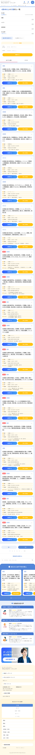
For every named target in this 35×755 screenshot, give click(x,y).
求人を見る (25, 83)
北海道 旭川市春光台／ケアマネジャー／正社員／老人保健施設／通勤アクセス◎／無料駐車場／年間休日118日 (17, 186)
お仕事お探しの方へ (6, 687)
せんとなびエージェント (5, 5)
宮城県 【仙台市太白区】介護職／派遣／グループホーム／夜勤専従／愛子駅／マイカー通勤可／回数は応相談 (17, 503)
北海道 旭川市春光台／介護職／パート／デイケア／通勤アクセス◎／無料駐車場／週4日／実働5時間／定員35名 (17, 210)
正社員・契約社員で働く (7, 690)
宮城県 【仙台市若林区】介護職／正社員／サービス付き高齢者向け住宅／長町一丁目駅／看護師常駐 (16, 526)
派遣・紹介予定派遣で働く (8, 688)
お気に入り (5, 680)
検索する (17, 54)
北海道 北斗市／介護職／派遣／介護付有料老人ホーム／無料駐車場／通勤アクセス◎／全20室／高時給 (16, 70)
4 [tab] (15, 599)
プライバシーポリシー (20, 747)
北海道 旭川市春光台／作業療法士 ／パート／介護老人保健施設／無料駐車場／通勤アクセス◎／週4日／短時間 (17, 162)
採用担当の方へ (19, 687)
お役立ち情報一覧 (6, 696)
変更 (33, 19)
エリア (3, 50)
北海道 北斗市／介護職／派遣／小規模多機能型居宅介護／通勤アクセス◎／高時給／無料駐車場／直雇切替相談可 (17, 93)
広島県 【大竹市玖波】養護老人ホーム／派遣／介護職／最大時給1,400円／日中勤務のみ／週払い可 (11, 578)
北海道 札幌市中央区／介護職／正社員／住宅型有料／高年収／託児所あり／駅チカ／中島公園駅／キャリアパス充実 (17, 330)
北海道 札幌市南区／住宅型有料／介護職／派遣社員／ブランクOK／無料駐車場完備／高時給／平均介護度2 (16, 428)
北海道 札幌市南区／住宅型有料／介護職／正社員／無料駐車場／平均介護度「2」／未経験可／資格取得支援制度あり (17, 478)
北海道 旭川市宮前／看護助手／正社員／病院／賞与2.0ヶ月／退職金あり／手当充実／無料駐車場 (17, 116)
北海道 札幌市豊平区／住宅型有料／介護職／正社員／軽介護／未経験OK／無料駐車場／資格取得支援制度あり (16, 281)
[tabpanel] (11, 584)
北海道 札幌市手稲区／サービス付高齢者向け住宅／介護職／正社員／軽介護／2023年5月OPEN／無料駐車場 (17, 403)
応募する (10, 83)
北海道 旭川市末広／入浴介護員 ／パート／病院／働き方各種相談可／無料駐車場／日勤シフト (17, 233)
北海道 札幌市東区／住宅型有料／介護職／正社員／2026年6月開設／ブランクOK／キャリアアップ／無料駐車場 (17, 256)
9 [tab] (22, 599)
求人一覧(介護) (13, 5)
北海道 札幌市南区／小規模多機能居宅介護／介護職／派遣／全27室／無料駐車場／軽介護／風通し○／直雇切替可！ (17, 453)
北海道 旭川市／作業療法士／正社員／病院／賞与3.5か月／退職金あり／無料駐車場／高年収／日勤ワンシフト (17, 139)
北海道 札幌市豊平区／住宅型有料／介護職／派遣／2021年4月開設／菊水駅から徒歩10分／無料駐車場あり (17, 306)
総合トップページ (8, 673)
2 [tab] (12, 599)
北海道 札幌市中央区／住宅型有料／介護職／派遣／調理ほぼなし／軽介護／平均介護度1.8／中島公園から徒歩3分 (16, 354)
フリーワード (3, 47)
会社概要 (4, 747)
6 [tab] (18, 599)
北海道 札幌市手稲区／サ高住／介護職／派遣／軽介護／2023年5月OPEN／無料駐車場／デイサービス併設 (17, 378)
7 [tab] (19, 599)
